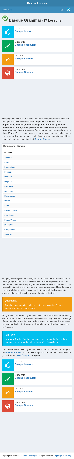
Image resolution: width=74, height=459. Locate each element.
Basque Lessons (24, 31)
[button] (7, 9)
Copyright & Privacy (62, 456)
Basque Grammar (24, 72)
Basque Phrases (24, 58)
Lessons (37, 3)
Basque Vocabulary (25, 45)
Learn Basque (22, 355)
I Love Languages (29, 456)
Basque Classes (42, 139)
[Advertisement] (37, 99)
